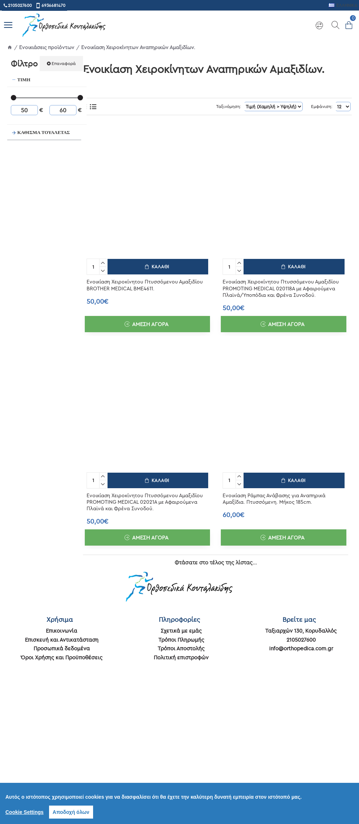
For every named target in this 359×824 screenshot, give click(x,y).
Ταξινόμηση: (217, 106)
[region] (179, 803)
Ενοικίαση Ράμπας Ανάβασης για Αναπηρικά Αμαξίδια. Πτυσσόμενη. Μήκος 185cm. (274, 497)
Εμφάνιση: (319, 106)
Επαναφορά (64, 63)
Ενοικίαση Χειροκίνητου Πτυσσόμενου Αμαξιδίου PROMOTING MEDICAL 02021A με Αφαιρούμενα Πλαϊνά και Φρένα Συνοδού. (145, 500)
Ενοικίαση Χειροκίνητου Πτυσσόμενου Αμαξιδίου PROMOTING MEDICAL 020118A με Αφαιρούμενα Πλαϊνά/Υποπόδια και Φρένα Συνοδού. (281, 287)
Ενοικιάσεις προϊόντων (46, 47)
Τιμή (23, 79)
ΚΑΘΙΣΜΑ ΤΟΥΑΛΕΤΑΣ (43, 132)
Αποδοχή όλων (71, 812)
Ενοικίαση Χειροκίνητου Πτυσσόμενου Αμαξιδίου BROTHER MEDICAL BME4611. (145, 284)
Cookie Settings (24, 812)
